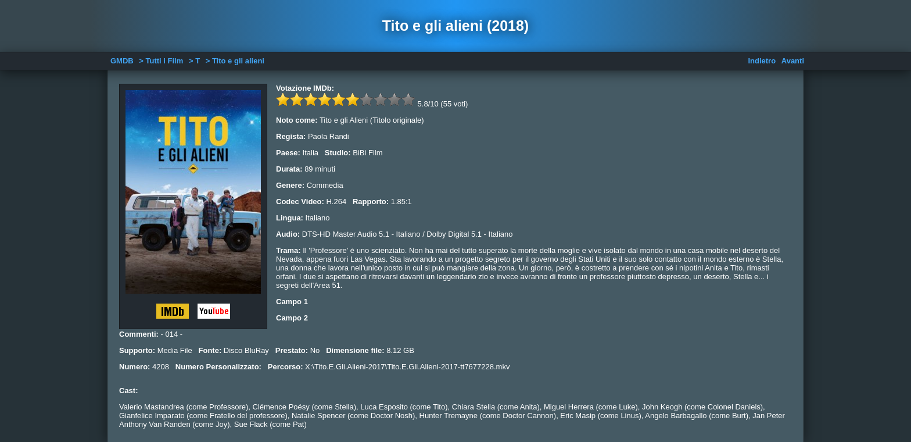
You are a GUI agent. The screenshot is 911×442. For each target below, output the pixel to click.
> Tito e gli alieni (235, 60)
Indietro (762, 60)
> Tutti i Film (161, 60)
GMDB (122, 60)
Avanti (792, 60)
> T (194, 60)
